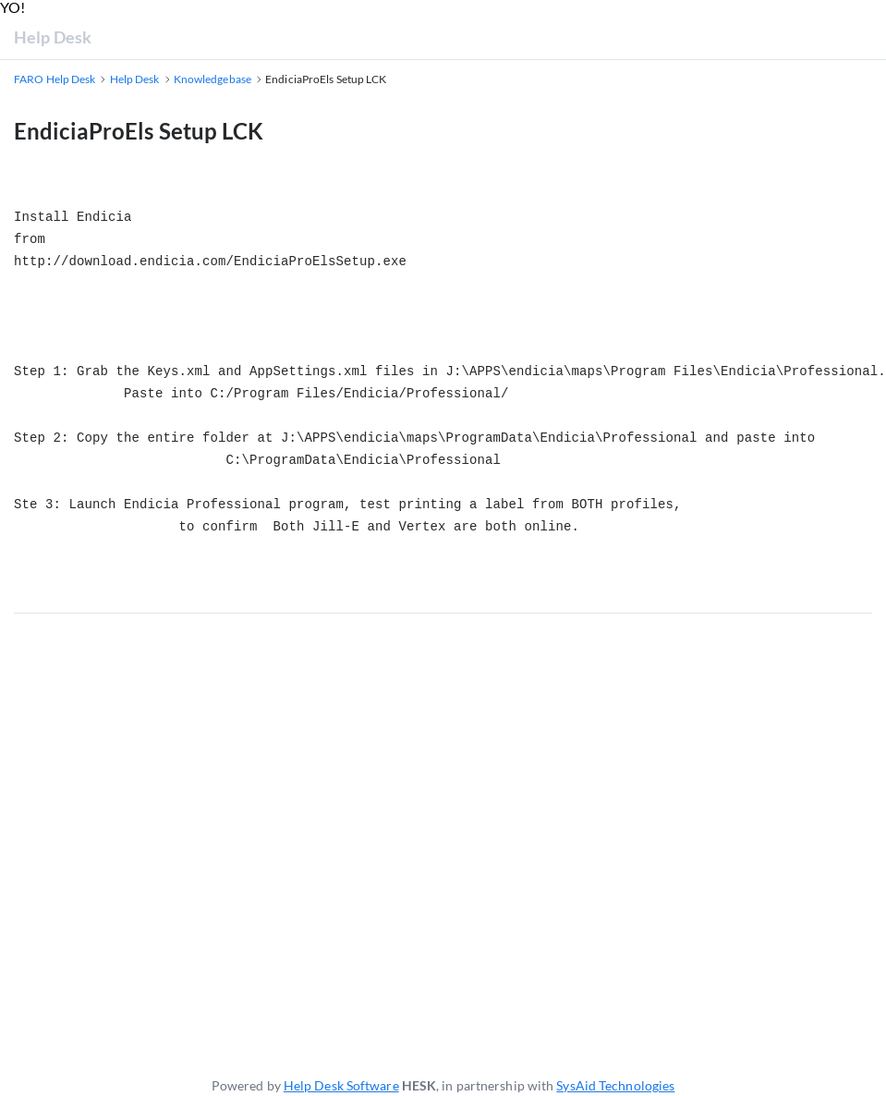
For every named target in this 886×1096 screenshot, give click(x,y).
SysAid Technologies (615, 1085)
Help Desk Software (341, 1085)
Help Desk (52, 37)
